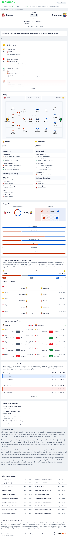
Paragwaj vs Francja (7, 483)
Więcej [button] (34, 88)
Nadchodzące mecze (9, 476)
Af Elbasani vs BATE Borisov (42, 483)
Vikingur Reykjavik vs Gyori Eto (43, 498)
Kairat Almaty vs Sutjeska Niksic (43, 502)
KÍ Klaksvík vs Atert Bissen (42, 494)
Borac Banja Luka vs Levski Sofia (43, 490)
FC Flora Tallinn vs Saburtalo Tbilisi (44, 509)
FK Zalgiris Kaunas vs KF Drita (9, 502)
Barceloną (44, 262)
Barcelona (62, 273)
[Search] (57, 3)
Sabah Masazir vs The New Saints (10, 498)
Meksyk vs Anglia (6, 490)
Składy (32, 26)
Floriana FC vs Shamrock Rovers (43, 479)
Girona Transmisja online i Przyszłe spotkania (14, 421)
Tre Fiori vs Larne (39, 486)
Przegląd (27, 26)
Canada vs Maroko (6, 479)
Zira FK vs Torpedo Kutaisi (42, 506)
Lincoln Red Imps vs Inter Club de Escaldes (10, 506)
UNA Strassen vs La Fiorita (8, 513)
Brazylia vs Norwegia (7, 486)
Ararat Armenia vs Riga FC (8, 494)
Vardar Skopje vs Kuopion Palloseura (10, 509)
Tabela (41, 26)
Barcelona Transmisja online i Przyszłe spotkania (15, 424)
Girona (39, 262)
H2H (37, 26)
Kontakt (27, 534)
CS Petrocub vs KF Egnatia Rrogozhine (44, 513)
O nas (22, 534)
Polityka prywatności (35, 534)
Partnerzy (44, 534)
